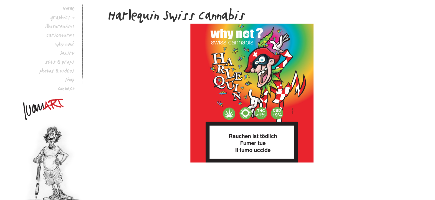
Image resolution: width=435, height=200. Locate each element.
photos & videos (57, 70)
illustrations (60, 26)
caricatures (61, 35)
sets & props (60, 61)
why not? (65, 44)
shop (70, 79)
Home (69, 8)
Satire (67, 52)
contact (66, 88)
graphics (60, 17)
